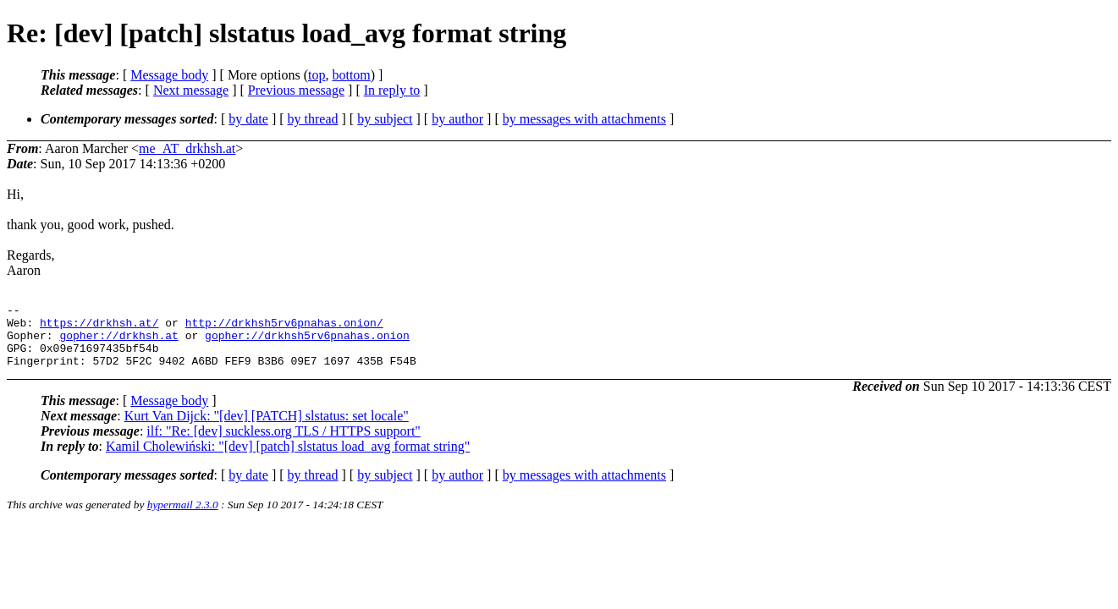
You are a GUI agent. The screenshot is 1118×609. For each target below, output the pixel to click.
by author (457, 119)
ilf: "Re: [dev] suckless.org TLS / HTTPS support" (283, 443)
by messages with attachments (584, 119)
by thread (313, 119)
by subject (384, 119)
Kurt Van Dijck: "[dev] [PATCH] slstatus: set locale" (266, 428)
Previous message (296, 90)
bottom (351, 75)
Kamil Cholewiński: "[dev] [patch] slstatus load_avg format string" (288, 459)
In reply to (392, 90)
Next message (191, 90)
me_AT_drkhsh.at (187, 148)
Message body (169, 75)
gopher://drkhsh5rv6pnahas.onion (307, 342)
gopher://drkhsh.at (118, 342)
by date (248, 119)
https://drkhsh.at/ (99, 327)
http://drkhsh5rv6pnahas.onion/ (284, 327)
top (316, 75)
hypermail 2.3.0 (182, 517)
